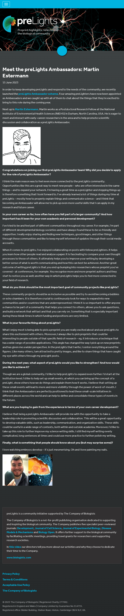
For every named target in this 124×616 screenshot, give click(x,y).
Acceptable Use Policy (16, 585)
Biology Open (46, 532)
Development (25, 528)
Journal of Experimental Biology (82, 528)
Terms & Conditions (14, 579)
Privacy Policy (11, 573)
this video (15, 546)
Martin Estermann (26, 109)
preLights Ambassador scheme (38, 93)
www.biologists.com (19, 557)
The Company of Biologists (19, 590)
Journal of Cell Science (48, 528)
